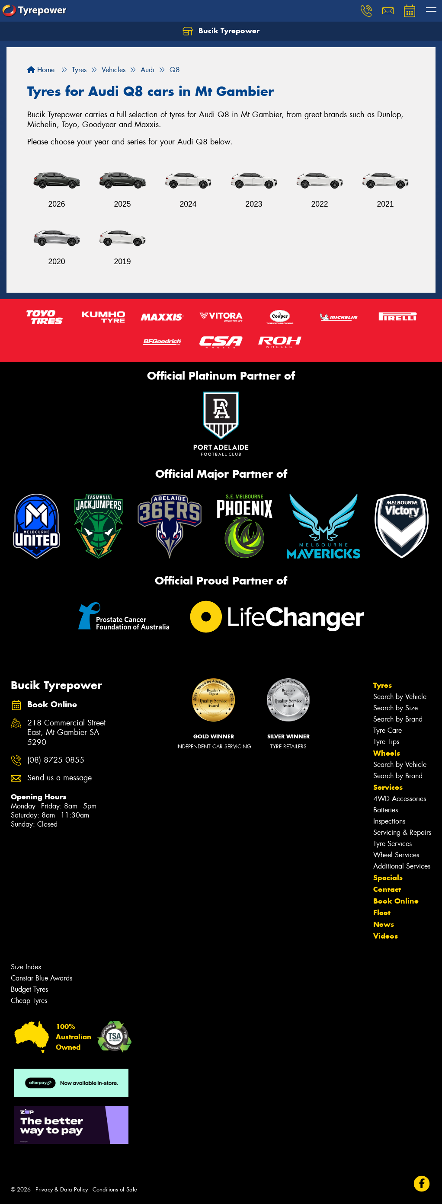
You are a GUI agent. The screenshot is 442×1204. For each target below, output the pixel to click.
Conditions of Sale (115, 1189)
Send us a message (59, 778)
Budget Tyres (29, 989)
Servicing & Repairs (402, 832)
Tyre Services (392, 843)
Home (40, 69)
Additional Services (401, 866)
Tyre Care (387, 730)
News (383, 924)
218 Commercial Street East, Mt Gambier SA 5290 (66, 733)
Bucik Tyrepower (221, 31)
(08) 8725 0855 (55, 760)
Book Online (396, 901)
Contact (387, 889)
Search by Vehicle (399, 696)
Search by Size (395, 707)
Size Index (26, 966)
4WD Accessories (399, 798)
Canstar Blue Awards (41, 978)
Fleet (382, 912)
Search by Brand (398, 719)
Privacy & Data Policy (61, 1189)
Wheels (386, 753)
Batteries (385, 809)
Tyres (382, 685)
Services (388, 787)
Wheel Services (396, 854)
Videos (385, 936)
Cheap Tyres (29, 1000)
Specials (388, 877)
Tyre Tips (386, 741)
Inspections (389, 821)
